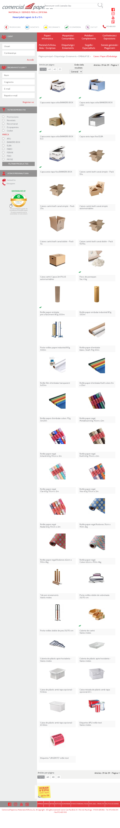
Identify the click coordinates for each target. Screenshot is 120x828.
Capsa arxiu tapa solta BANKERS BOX (56, 102)
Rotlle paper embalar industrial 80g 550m (95, 313)
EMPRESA (40, 804)
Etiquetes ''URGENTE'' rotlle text (54, 758)
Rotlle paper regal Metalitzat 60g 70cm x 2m (92, 419)
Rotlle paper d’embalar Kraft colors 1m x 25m (97, 384)
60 (49, 69)
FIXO (6, 156)
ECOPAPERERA (75, 27)
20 (60, 69)
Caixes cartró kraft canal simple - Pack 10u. (97, 173)
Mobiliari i (89, 37)
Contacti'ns (8, 180)
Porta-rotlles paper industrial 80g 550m (55, 348)
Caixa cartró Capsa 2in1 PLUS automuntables (53, 278)
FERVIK (7, 152)
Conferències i (109, 37)
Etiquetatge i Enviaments (65, 56)
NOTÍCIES (58, 804)
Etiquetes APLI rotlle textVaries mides (91, 724)
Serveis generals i (109, 47)
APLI (6, 138)
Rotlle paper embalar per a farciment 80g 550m (52, 313)
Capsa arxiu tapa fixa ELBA (91, 136)
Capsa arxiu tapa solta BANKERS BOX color (96, 103)
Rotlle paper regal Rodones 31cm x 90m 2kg (95, 525)
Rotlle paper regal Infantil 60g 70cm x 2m (51, 455)
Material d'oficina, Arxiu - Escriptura (47, 46)
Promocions (10, 117)
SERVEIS (46, 804)
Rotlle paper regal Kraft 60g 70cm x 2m (89, 455)
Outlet (7, 130)
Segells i (89, 47)
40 (55, 69)
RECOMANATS (54, 27)
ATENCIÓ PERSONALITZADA (79, 804)
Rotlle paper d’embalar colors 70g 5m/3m (55, 419)
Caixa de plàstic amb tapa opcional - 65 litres (56, 724)
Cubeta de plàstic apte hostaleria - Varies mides (55, 659)
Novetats (8, 120)
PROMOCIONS (14, 27)
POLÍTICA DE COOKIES (112, 804)
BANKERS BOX (11, 142)
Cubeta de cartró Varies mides (87, 632)
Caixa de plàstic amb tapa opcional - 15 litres (56, 691)
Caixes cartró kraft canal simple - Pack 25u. (57, 207)
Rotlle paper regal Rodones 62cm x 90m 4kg (56, 561)
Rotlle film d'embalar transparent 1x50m (55, 384)
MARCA (5, 134)
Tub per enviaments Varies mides (49, 596)
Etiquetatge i (68, 47)
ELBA (6, 145)
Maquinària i (68, 37)
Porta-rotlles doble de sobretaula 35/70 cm (94, 596)
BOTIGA (52, 804)
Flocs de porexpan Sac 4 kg (88, 278)
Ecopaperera (10, 127)
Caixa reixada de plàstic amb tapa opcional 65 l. (95, 691)
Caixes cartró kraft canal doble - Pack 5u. (56, 242)
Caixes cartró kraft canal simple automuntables (94, 207)
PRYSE (7, 159)
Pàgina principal (46, 56)
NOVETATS (34, 27)
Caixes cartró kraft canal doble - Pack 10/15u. (96, 242)
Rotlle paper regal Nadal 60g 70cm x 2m (50, 525)
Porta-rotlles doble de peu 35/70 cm (56, 631)
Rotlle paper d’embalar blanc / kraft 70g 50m (90, 348)
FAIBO (7, 149)
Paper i (47, 37)
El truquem (8, 184)
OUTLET (94, 27)
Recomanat (10, 123)
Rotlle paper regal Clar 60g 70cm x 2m (49, 490)
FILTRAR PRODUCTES (18, 163)
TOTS (43, 69)
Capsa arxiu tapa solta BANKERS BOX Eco (56, 137)
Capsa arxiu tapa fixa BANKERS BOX (56, 172)
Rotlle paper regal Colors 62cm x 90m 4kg (90, 561)
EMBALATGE (83, 56)
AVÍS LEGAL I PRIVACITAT (97, 804)
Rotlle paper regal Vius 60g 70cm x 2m (89, 490)
